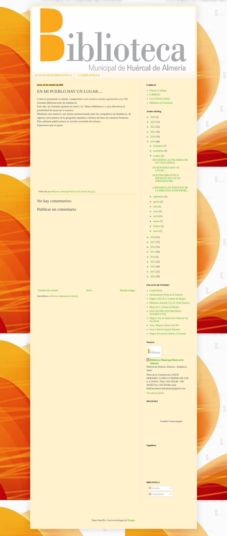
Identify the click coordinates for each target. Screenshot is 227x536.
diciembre (158, 146)
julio (155, 206)
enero (156, 231)
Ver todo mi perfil (155, 393)
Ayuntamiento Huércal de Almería (166, 294)
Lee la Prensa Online (160, 98)
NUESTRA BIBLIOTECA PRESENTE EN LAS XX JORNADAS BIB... (166, 178)
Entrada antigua (127, 290)
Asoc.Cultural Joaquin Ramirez (165, 329)
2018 (153, 237)
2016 (153, 247)
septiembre (158, 196)
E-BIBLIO (155, 94)
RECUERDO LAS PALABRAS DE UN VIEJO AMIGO (170, 161)
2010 (153, 276)
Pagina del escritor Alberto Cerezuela (168, 333)
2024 (153, 117)
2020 (153, 136)
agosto (156, 201)
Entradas (154, 488)
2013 (153, 261)
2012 (153, 266)
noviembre (158, 150)
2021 (153, 132)
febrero (157, 226)
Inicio (89, 290)
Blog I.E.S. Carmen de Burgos (164, 307)
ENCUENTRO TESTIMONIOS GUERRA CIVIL (165, 312)
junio (156, 211)
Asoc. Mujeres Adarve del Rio (164, 325)
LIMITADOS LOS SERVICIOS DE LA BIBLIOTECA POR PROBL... (170, 189)
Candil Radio (156, 290)
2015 (153, 252)
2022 (153, 127)
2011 (153, 271)
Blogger (131, 520)
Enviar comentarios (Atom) (64, 296)
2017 (153, 242)
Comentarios (156, 494)
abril (155, 216)
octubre (157, 156)
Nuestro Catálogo (158, 90)
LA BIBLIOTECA (89, 75)
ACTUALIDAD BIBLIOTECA (53, 75)
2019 (153, 141)
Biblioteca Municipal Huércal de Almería (167, 362)
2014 (153, 257)
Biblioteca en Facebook (161, 103)
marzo (156, 221)
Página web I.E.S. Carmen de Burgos (168, 298)
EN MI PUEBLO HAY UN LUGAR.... (165, 169)
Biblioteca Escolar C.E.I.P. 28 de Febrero (170, 303)
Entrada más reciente (48, 290)
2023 (153, 122)
